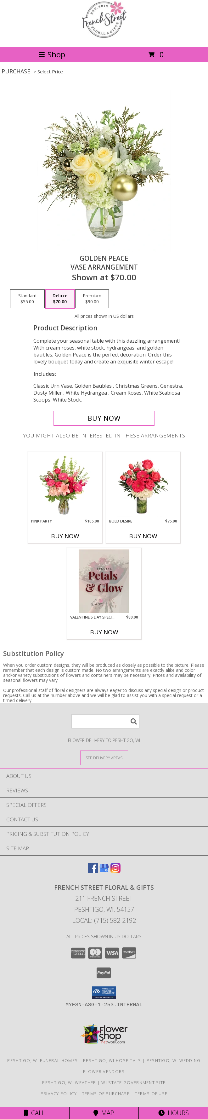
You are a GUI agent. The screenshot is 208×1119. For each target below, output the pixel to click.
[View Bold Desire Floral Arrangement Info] (143, 485)
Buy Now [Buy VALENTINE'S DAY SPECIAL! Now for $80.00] (104, 632)
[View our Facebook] (93, 871)
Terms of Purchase (106, 1093)
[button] (104, 992)
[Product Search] (105, 721)
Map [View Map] (103, 1113)
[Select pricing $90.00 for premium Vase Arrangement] (92, 299)
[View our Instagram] (115, 871)
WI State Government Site (133, 1082)
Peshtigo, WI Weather (69, 1082)
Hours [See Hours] (173, 1113)
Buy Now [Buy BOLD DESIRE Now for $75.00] (143, 536)
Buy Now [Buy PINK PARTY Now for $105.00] (65, 536)
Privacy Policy (59, 1093)
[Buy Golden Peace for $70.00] (104, 418)
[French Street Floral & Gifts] (104, 38)
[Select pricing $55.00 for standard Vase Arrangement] (27, 299)
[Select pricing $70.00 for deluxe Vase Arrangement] (60, 299)
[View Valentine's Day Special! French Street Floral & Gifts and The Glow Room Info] (104, 581)
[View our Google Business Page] (104, 871)
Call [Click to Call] (34, 1113)
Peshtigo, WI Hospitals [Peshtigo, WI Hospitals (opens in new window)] (112, 1060)
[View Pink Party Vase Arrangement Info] (65, 485)
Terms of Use (151, 1093)
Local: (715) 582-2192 (104, 920)
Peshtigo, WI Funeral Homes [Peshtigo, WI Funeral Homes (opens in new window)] (42, 1060)
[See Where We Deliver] (104, 758)
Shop (52, 54)
